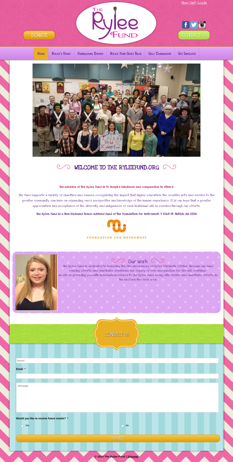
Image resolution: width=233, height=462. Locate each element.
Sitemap (133, 456)
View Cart (188, 3)
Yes (27, 425)
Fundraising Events (90, 53)
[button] (37, 110)
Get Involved (187, 53)
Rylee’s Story (61, 53)
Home (41, 53)
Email (21, 369)
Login (202, 3)
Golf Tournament (159, 53)
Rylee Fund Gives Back (126, 53)
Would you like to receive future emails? (42, 418)
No (127, 425)
